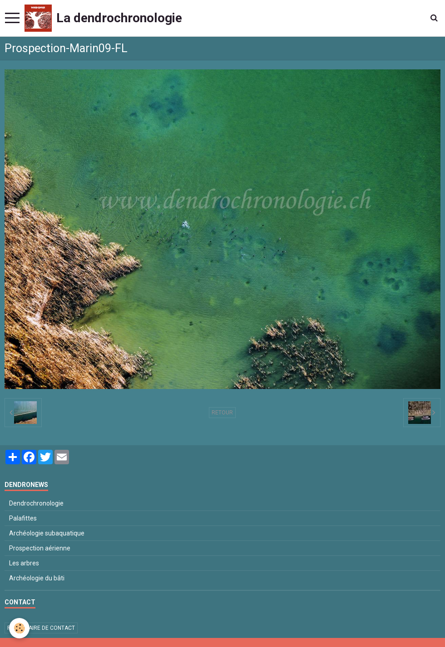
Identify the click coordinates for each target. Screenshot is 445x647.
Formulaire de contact (41, 628)
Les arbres (24, 563)
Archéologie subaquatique (46, 533)
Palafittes (23, 518)
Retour (222, 412)
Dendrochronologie (36, 503)
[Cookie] (19, 628)
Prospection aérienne (39, 548)
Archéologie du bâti (36, 578)
